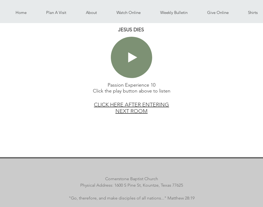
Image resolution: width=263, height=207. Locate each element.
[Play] (131, 57)
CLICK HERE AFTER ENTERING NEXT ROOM (131, 107)
